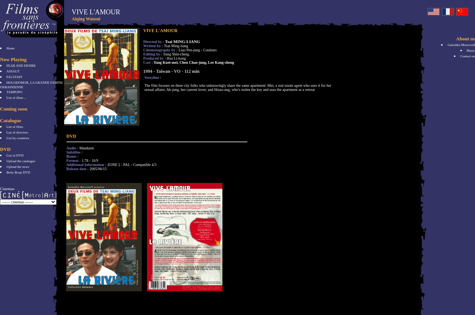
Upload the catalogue (20, 161)
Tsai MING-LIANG (182, 41)
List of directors (17, 132)
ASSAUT (13, 71)
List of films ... (16, 98)
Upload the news (17, 167)
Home (10, 48)
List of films (14, 127)
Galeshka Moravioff (461, 45)
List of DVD (15, 155)
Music (471, 50)
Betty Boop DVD (18, 172)
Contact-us (467, 56)
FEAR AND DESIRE (21, 66)
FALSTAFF (14, 77)
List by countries (17, 138)
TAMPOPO (14, 92)
